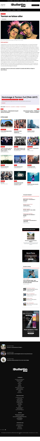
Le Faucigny (20, 403)
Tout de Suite (23, 106)
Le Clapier (21, 99)
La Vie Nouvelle (19, 398)
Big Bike (19, 405)
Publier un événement (19, 389)
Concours (19, 391)
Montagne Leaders (20, 401)
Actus (15, 165)
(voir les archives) (30, 334)
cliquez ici (22, 415)
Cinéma (19, 382)
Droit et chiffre (19, 381)
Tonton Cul (8, 106)
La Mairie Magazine (20, 402)
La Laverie (13, 106)
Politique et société (19, 380)
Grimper (19, 406)
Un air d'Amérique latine (6, 131)
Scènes (29, 182)
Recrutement (19, 392)
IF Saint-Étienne (19, 404)
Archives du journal (20, 388)
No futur (2, 182)
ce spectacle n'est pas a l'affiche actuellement (10, 99)
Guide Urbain (3, 129)
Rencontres (20, 386)
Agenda (19, 390)
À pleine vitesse (31, 131)
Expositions (19, 383)
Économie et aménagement (19, 379)
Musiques (16, 129)
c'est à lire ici (30, 333)
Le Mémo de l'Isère (20, 399)
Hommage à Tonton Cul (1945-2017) (19, 97)
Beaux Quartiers (19, 400)
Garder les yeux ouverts (32, 184)
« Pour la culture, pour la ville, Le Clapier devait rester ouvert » (6, 149)
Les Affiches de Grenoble (20, 397)
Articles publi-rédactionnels (19, 387)
